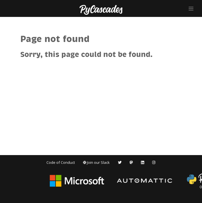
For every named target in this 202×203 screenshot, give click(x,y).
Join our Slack (96, 162)
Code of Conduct (60, 162)
